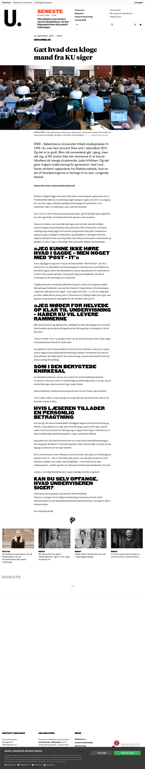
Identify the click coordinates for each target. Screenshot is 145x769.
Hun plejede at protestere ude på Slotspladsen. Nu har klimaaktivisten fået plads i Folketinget (53, 23)
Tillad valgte (101, 753)
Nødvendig (11, 765)
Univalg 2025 (80, 20)
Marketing (50, 765)
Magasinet (79, 13)
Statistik (38, 765)
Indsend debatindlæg (84, 17)
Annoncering (80, 746)
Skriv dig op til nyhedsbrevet (121, 13)
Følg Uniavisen (115, 17)
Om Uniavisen (115, 10)
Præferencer (25, 765)
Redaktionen (80, 739)
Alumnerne (79, 10)
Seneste (50, 11)
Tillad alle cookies (127, 753)
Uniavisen (6, 2)
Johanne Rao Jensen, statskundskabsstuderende (54, 185)
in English (138, 2)
